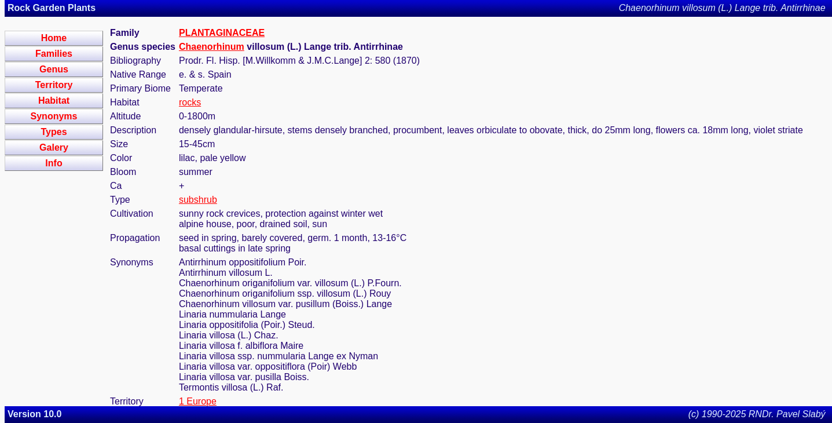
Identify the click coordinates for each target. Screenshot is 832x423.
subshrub (198, 200)
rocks (190, 102)
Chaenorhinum (211, 47)
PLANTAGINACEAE (222, 33)
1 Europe (198, 401)
